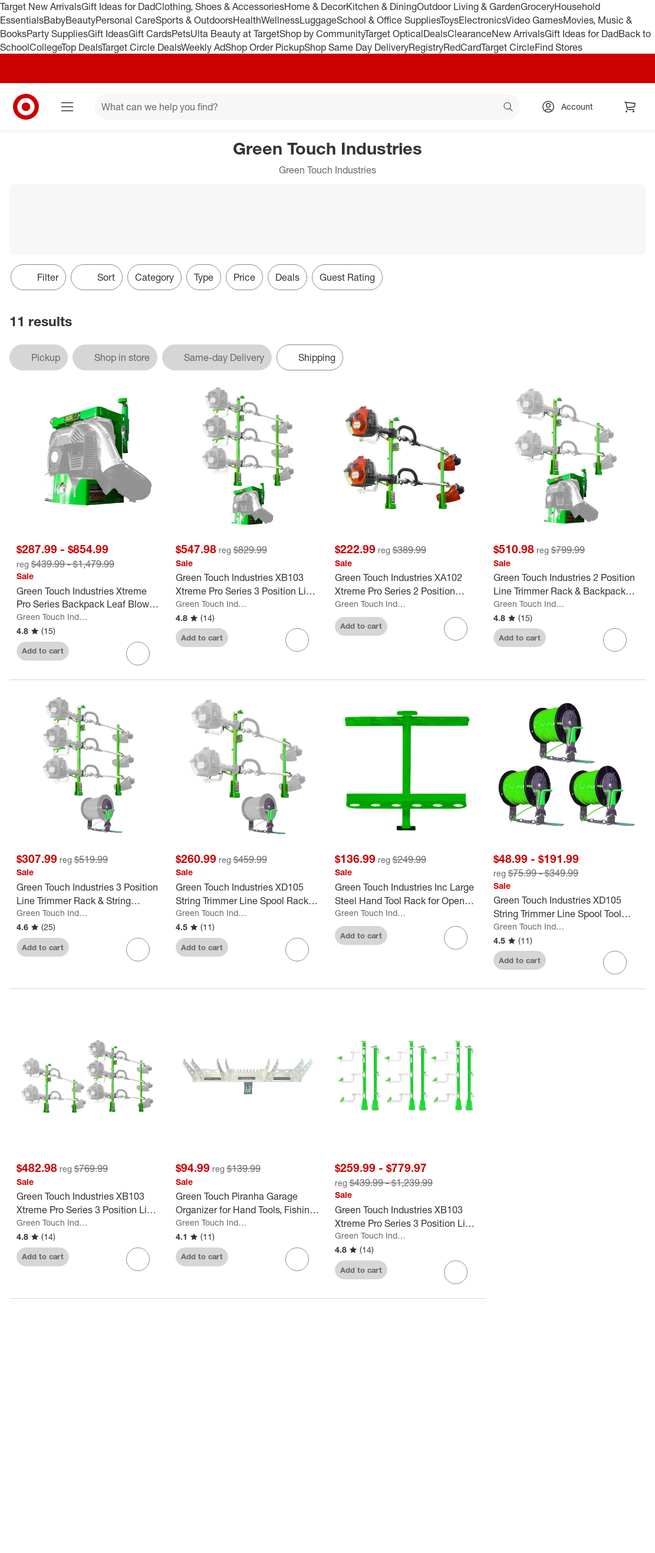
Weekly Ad (203, 47)
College (45, 47)
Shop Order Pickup (264, 47)
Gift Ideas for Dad (118, 6)
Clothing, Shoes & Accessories (219, 6)
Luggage (318, 20)
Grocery (537, 6)
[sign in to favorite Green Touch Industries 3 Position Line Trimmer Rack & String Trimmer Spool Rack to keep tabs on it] (138, 949)
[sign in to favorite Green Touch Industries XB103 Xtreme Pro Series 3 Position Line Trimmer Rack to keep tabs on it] (456, 1272)
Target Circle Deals (141, 47)
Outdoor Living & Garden (469, 6)
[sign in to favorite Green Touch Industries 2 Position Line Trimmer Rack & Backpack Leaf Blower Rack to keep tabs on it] (615, 640)
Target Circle (508, 47)
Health (247, 20)
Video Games (534, 20)
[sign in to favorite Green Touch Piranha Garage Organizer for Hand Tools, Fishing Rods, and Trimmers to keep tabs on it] (297, 1259)
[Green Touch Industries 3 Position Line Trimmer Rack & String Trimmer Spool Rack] (89, 894)
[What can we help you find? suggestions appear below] (307, 107)
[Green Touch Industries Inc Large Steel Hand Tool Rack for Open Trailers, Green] (407, 894)
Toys (449, 20)
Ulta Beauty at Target (234, 34)
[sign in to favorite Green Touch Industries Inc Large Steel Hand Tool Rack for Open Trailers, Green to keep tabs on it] (456, 938)
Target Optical (393, 34)
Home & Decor (315, 6)
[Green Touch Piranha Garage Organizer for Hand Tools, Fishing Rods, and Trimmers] (248, 1203)
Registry (426, 47)
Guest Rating (347, 277)
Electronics (482, 20)
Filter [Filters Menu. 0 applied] (38, 277)
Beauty (80, 20)
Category (154, 277)
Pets (181, 34)
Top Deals (81, 47)
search (509, 108)
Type (203, 277)
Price (244, 277)
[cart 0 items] (630, 107)
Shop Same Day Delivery (356, 47)
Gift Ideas (108, 34)
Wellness (280, 20)
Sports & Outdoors (194, 20)
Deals (435, 34)
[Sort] (97, 277)
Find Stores (558, 47)
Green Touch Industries (53, 617)
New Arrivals (518, 34)
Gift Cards (150, 34)
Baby (54, 20)
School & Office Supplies (388, 20)
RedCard (462, 47)
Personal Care (126, 20)
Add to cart (43, 650)
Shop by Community (321, 34)
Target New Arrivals (40, 6)
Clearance (469, 34)
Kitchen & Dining (381, 6)
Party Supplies (57, 34)
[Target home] (26, 107)
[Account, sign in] (571, 107)
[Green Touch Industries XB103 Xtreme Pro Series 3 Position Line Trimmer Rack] (407, 1216)
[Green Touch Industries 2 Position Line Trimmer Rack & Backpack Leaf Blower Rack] (565, 584)
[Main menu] (67, 107)
